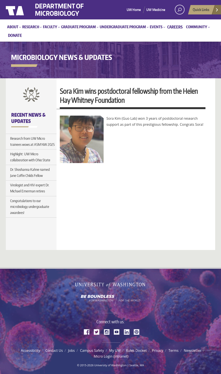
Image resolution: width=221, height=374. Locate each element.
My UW (115, 350)
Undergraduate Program (123, 26)
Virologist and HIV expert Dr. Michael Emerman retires (29, 188)
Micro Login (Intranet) (111, 356)
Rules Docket (136, 350)
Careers (175, 26)
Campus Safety (92, 350)
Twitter (98, 331)
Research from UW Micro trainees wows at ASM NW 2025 (32, 141)
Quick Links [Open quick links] (206, 10)
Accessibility (30, 350)
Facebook (88, 331)
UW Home (134, 10)
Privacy (157, 350)
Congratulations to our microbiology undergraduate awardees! (29, 207)
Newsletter (192, 350)
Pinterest (138, 331)
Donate (15, 35)
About (12, 26)
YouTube (118, 331)
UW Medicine (155, 10)
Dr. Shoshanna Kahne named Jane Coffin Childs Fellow (30, 172)
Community (196, 26)
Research (30, 26)
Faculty (50, 26)
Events (156, 26)
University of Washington (23, 9)
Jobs (71, 350)
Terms (173, 350)
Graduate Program (78, 26)
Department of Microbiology (59, 9)
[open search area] (180, 9)
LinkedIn (128, 331)
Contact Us (54, 350)
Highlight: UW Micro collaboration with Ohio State (30, 157)
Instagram (108, 331)
